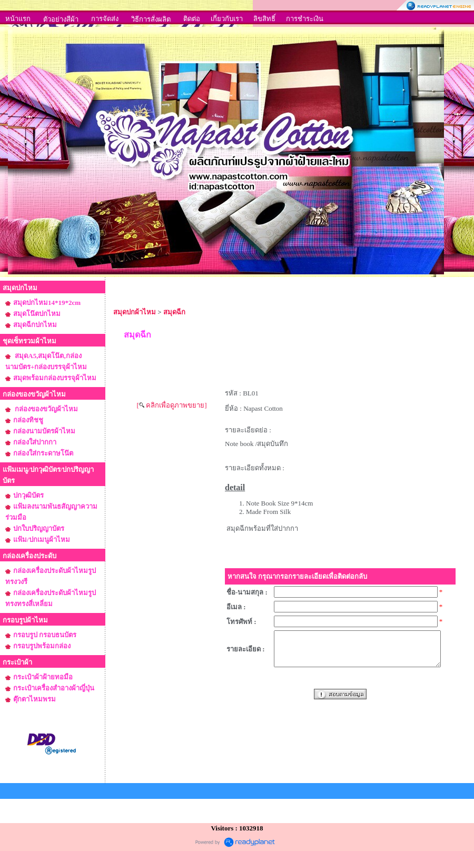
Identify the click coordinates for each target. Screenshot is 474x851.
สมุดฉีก (174, 312)
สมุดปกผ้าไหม (134, 312)
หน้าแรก (18, 19)
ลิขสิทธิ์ (264, 19)
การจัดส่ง (104, 19)
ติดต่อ (191, 19)
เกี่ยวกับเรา (227, 19)
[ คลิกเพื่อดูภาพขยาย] (172, 405)
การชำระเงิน (304, 19)
